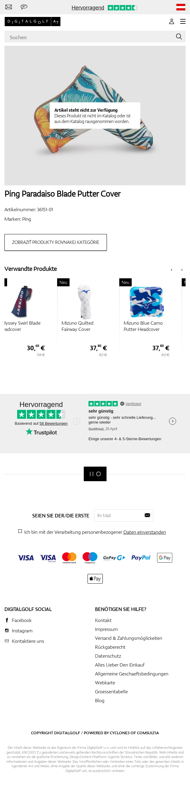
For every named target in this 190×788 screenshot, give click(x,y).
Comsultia (148, 732)
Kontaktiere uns (28, 641)
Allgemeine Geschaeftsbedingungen (131, 673)
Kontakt (103, 620)
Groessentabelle (111, 691)
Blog (99, 700)
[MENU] (183, 21)
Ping (26, 219)
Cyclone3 (120, 732)
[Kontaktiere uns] (8, 7)
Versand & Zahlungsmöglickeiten (128, 638)
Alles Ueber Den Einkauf (119, 664)
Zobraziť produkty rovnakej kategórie (55, 242)
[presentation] (171, 269)
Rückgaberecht (110, 647)
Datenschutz (108, 656)
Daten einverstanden (144, 532)
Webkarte (105, 682)
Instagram (22, 630)
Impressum (106, 629)
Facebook (22, 620)
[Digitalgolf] (95, 474)
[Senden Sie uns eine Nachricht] (24, 7)
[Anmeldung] (171, 21)
